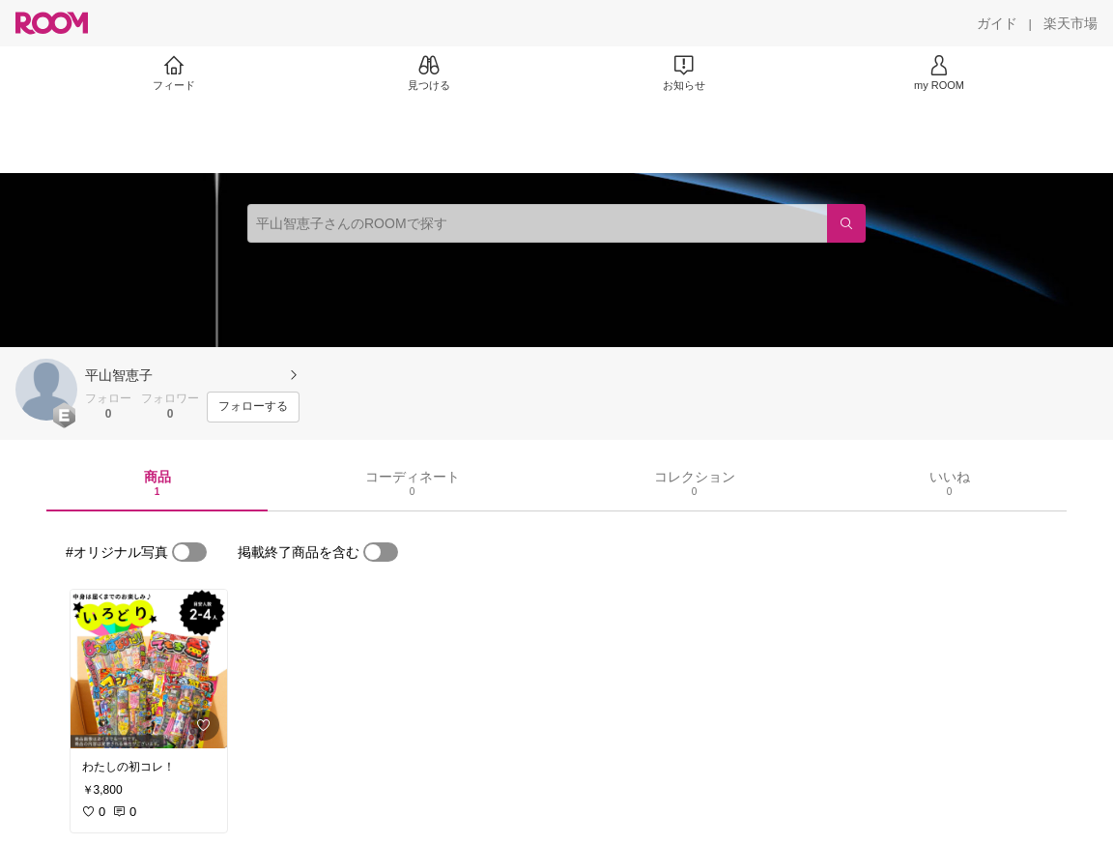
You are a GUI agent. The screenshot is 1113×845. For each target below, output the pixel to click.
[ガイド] (997, 23)
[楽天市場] (1070, 23)
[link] (149, 669)
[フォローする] (253, 407)
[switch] (189, 552)
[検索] (846, 223)
